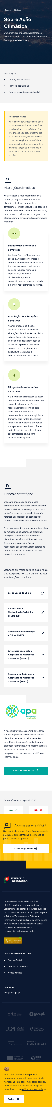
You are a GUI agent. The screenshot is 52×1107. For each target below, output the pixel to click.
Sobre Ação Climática (12, 10)
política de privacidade (33, 1089)
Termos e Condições (18, 966)
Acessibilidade (15, 972)
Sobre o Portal (15, 960)
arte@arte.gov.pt (12, 992)
